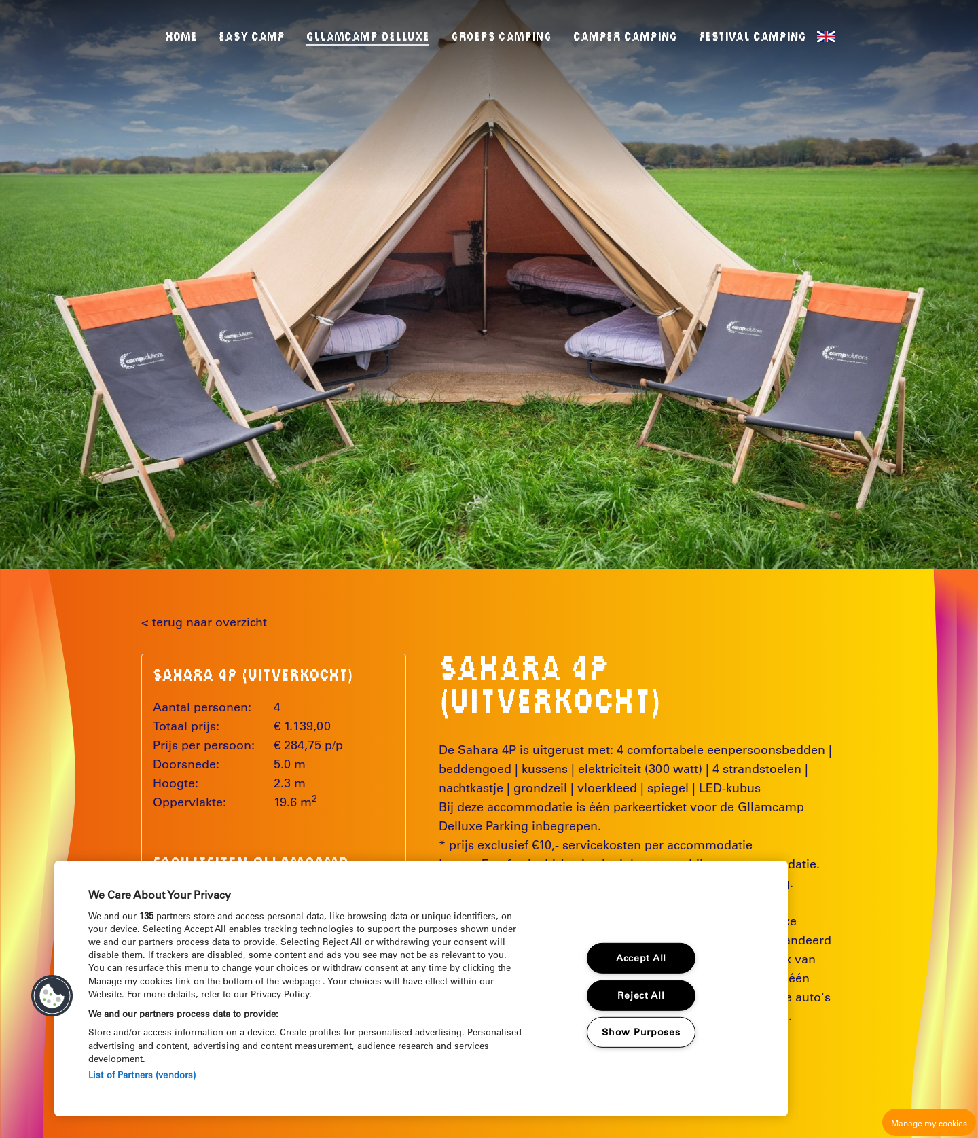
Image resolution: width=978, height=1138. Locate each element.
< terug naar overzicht (204, 622)
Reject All (640, 995)
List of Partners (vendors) (142, 1074)
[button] (52, 996)
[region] (421, 988)
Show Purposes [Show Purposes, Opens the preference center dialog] (641, 1032)
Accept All (641, 958)
